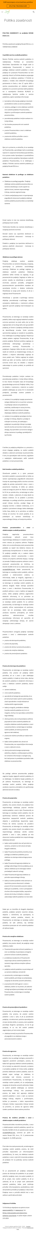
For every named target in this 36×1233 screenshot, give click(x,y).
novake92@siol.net (9, 569)
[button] (2, 12)
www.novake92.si (8, 1210)
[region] (18, 4)
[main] (18, 20)
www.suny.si (19, 1210)
